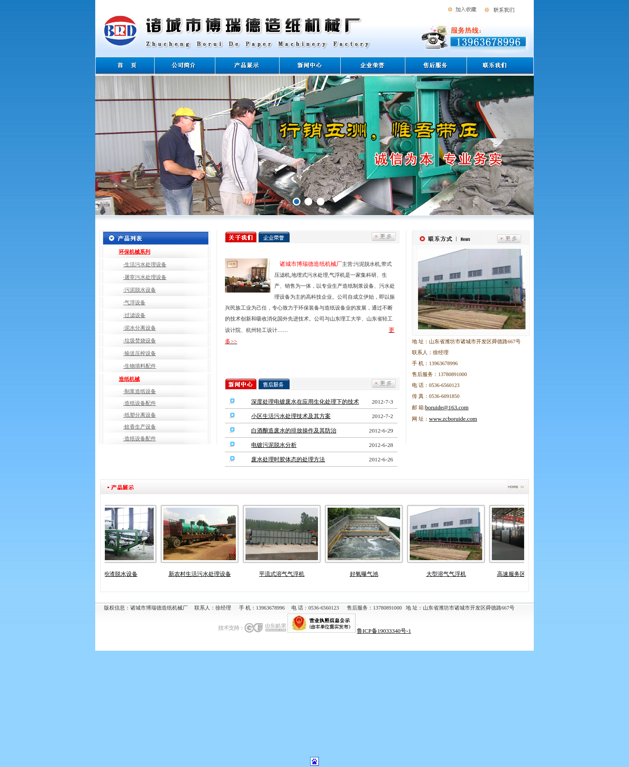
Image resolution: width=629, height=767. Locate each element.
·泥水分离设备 (139, 328)
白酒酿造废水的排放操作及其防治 (293, 430)
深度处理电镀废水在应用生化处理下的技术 (305, 401)
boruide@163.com (446, 407)
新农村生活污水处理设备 (203, 574)
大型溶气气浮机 (450, 574)
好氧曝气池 (367, 574)
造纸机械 (129, 379)
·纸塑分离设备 (139, 415)
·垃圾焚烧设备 (139, 341)
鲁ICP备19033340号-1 (384, 631)
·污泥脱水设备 (139, 290)
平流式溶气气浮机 (285, 574)
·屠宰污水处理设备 (144, 277)
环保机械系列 (134, 252)
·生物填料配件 (139, 366)
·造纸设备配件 (139, 403)
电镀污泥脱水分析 (274, 445)
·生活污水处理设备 (144, 264)
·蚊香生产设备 (139, 427)
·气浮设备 (134, 303)
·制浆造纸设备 (139, 391)
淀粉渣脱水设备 (121, 574)
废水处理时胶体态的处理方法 (288, 459)
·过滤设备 (134, 315)
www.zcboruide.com (453, 418)
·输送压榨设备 (139, 353)
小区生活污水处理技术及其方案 (291, 416)
